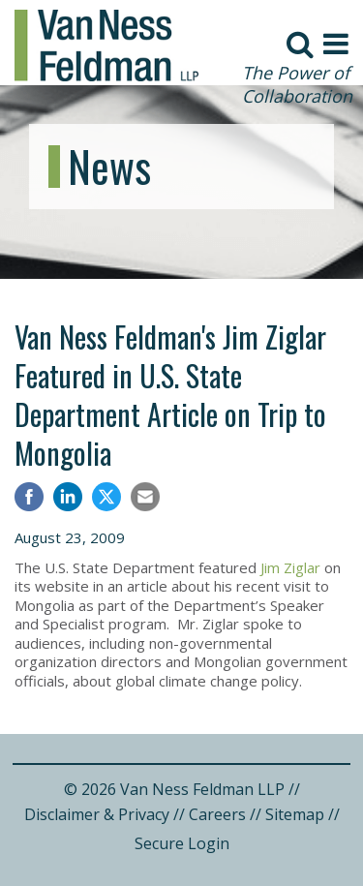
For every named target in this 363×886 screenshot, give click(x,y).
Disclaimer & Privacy (96, 814)
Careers (217, 814)
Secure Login (182, 843)
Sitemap (294, 814)
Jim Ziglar (290, 567)
